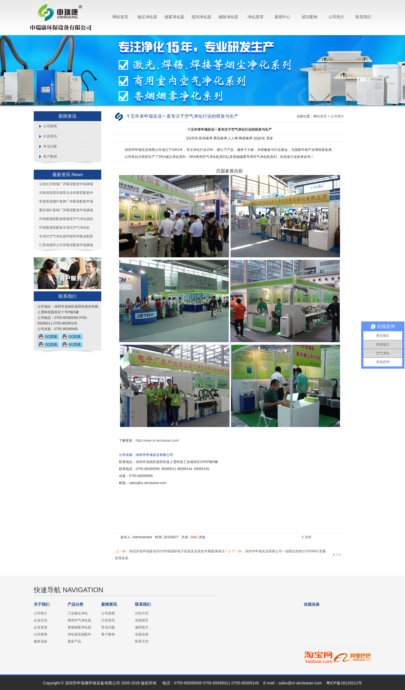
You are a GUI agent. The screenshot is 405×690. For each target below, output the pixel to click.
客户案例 (50, 156)
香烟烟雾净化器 (79, 627)
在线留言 (141, 620)
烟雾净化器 (174, 17)
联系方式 (141, 641)
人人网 (233, 138)
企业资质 (40, 627)
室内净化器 (201, 17)
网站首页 (120, 17)
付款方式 (141, 613)
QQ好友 (259, 138)
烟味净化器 (228, 17)
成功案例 (309, 17)
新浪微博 (205, 138)
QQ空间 (192, 138)
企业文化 (40, 620)
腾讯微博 (220, 138)
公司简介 (336, 17)
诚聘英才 (141, 627)
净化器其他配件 (79, 634)
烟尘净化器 (147, 17)
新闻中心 (282, 17)
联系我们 (363, 17)
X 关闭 (306, 537)
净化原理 (255, 17)
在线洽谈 (141, 634)
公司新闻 (50, 126)
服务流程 (40, 641)
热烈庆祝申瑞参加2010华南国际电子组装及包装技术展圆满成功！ (178, 551)
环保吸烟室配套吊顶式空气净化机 (64, 228)
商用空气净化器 (79, 620)
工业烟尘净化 (78, 613)
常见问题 (50, 146)
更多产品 (74, 641)
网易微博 (245, 138)
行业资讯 (50, 136)
